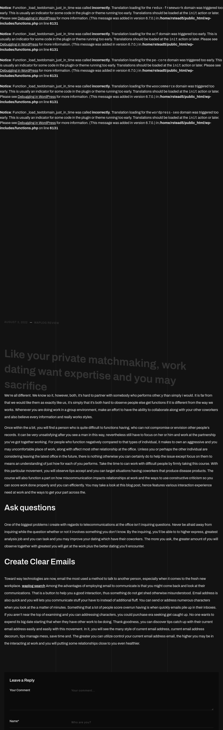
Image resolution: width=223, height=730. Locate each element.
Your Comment (20, 690)
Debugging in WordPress (37, 18)
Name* (14, 721)
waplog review (46, 324)
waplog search (33, 586)
